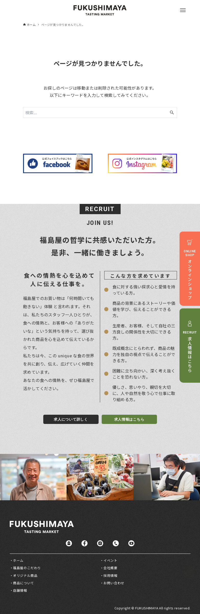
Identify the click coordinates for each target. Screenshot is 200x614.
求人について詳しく (71, 419)
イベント (110, 560)
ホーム (18, 560)
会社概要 (110, 567)
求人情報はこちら (129, 419)
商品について (23, 582)
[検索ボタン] (172, 112)
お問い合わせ (113, 582)
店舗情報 (20, 590)
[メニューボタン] (183, 10)
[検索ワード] (100, 112)
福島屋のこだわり (27, 567)
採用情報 (110, 575)
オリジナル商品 (25, 575)
